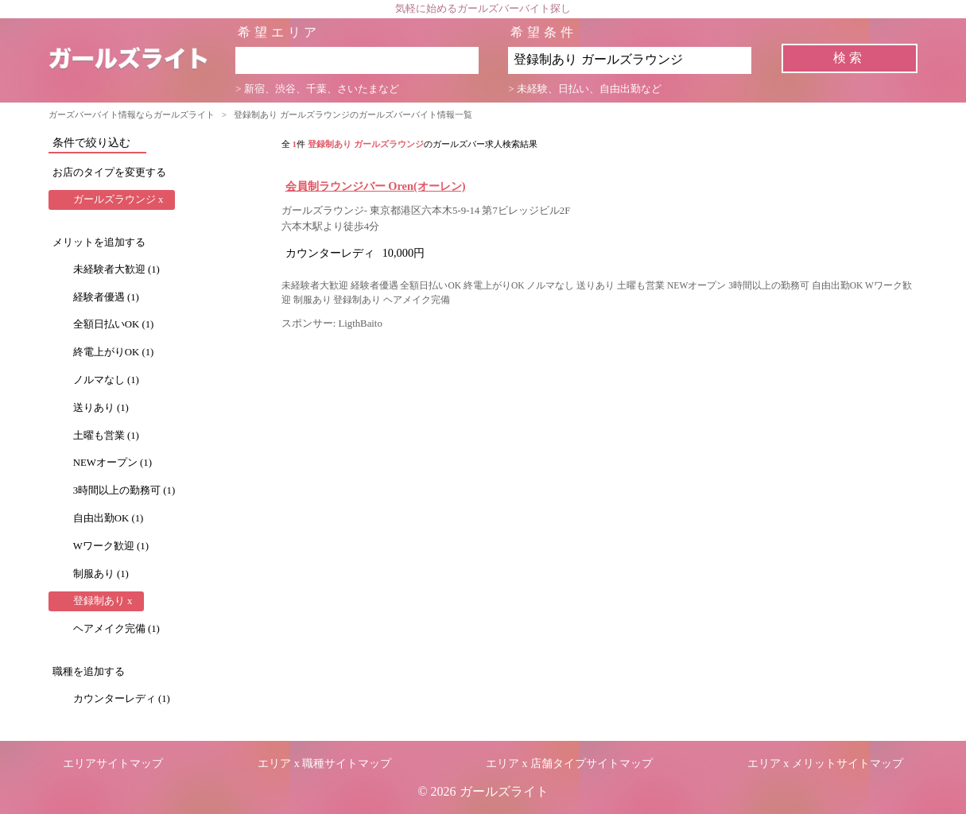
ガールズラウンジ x (118, 199)
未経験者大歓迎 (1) (116, 269)
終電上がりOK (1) (113, 352)
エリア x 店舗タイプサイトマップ (569, 763)
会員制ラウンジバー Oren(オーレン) (375, 186)
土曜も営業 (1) (106, 435)
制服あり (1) (101, 573)
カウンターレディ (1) (121, 698)
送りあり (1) (101, 407)
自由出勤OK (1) (108, 518)
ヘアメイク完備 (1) (116, 628)
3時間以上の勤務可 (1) (124, 490)
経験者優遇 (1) (106, 297)
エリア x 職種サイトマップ (324, 763)
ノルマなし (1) (106, 380)
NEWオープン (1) (112, 462)
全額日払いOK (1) (113, 324)
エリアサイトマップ (113, 763)
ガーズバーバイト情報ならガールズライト (131, 114)
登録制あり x (103, 601)
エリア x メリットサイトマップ (825, 763)
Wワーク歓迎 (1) (111, 546)
